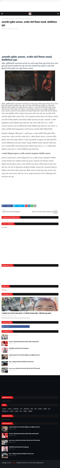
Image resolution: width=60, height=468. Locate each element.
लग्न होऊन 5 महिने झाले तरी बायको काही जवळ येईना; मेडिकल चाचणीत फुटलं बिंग (24, 341)
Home (3, 18)
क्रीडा (35, 408)
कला (21, 408)
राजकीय (16, 411)
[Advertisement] (30, 6)
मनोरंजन (11, 411)
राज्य (21, 411)
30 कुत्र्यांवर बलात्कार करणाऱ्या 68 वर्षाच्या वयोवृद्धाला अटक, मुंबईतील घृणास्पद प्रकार (24, 355)
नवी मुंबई (45, 408)
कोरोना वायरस (26, 408)
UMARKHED (15, 408)
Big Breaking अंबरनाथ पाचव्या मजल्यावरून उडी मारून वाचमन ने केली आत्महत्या (24, 368)
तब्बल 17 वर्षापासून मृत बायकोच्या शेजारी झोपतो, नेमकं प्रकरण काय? (21, 361)
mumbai (4, 408)
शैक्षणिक (25, 411)
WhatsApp (4, 290)
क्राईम (32, 408)
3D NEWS (5, 28)
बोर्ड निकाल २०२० (5, 411)
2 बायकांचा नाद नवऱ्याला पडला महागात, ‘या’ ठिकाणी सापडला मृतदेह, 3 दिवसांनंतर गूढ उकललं (26, 313)
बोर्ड (49, 408)
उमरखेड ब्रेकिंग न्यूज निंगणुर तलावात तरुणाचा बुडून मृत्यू (19, 348)
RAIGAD (9, 408)
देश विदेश (39, 408)
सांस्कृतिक (30, 411)
